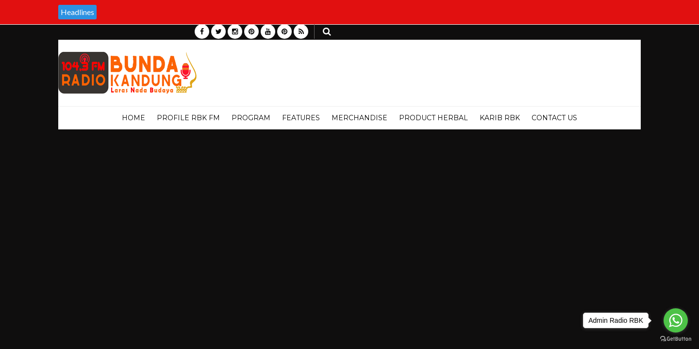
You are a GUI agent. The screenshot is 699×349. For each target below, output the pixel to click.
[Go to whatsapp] (676, 320)
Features (301, 117)
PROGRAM (251, 117)
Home (133, 117)
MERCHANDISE (359, 117)
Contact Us (554, 117)
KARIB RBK (500, 117)
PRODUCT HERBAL (433, 117)
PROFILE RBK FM (188, 117)
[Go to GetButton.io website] (675, 339)
